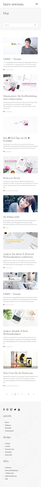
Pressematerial (9, 431)
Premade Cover (9, 449)
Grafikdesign (15, 190)
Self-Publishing (8, 111)
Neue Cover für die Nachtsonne (18, 373)
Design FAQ (8, 455)
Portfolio (7, 446)
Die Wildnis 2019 (11, 217)
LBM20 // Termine (12, 59)
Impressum (8, 467)
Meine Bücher (8, 151)
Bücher (7, 422)
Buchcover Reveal (11, 178)
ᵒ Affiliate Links (9, 473)
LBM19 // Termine (12, 294)
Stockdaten (8, 452)
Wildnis (7, 227)
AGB (6, 479)
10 (28, 394)
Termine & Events (9, 69)
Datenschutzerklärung (11, 470)
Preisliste (7, 443)
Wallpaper (8, 425)
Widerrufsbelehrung (11, 476)
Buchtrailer (8, 428)
